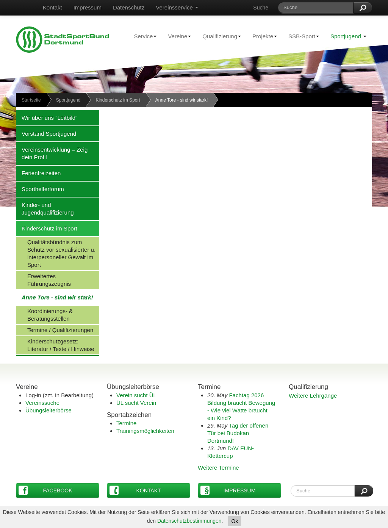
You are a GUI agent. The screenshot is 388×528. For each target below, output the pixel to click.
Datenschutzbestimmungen (189, 521)
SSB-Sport (301, 36)
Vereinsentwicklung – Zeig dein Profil (52, 153)
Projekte (262, 36)
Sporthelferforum (40, 188)
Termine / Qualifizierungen (54, 329)
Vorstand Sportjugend (46, 133)
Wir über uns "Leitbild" (46, 117)
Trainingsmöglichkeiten (145, 431)
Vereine (176, 36)
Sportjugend (348, 36)
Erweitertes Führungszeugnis (43, 280)
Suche (260, 8)
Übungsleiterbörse (48, 410)
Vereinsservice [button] (177, 7)
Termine (126, 423)
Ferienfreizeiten (38, 172)
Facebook (45, 490)
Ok (234, 521)
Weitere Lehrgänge (313, 395)
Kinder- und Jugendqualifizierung (45, 208)
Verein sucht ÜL (136, 395)
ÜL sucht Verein (136, 403)
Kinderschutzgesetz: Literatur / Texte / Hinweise (55, 345)
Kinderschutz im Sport (117, 100)
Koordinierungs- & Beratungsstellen (44, 314)
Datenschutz (128, 7)
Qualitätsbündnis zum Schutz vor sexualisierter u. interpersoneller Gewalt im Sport (55, 253)
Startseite (31, 100)
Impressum (88, 7)
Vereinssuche (42, 403)
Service (142, 36)
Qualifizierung (219, 36)
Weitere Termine (218, 467)
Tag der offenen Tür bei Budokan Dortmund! (237, 433)
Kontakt (52, 7)
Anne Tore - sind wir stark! (54, 297)
